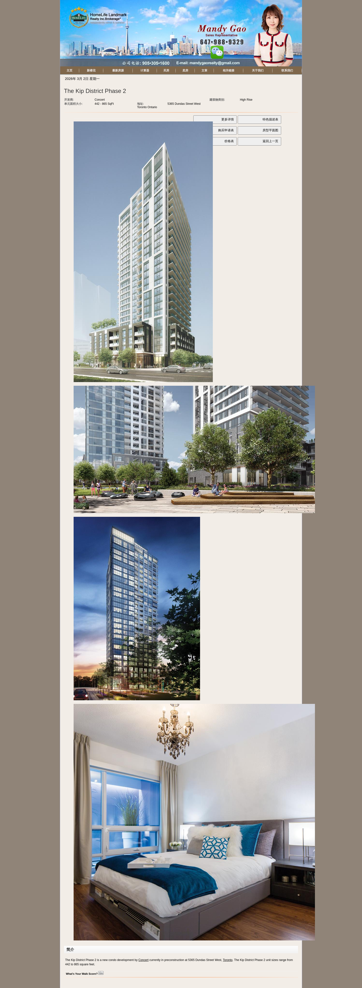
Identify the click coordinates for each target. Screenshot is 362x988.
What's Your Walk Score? (85, 973)
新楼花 (91, 70)
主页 (69, 70)
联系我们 (287, 70)
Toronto (228, 960)
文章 (204, 70)
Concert (144, 960)
